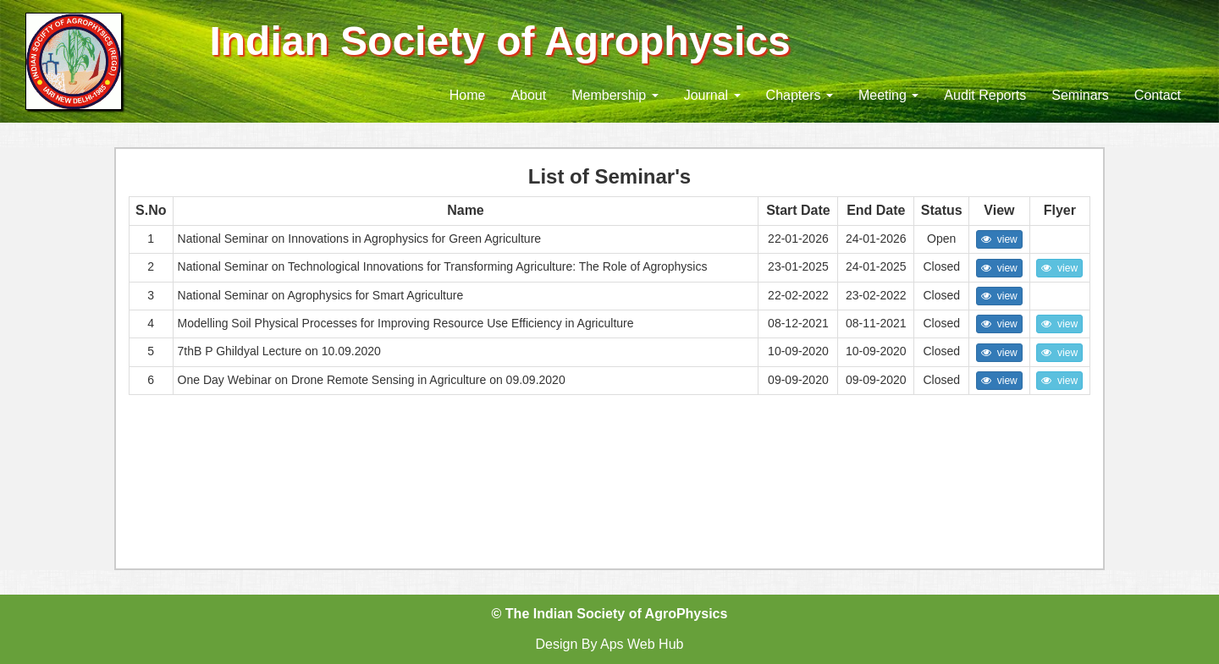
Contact (1157, 95)
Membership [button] (614, 95)
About (528, 95)
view (999, 239)
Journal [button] (712, 95)
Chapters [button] (799, 95)
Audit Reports (985, 95)
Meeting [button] (888, 95)
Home (468, 95)
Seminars (1080, 95)
